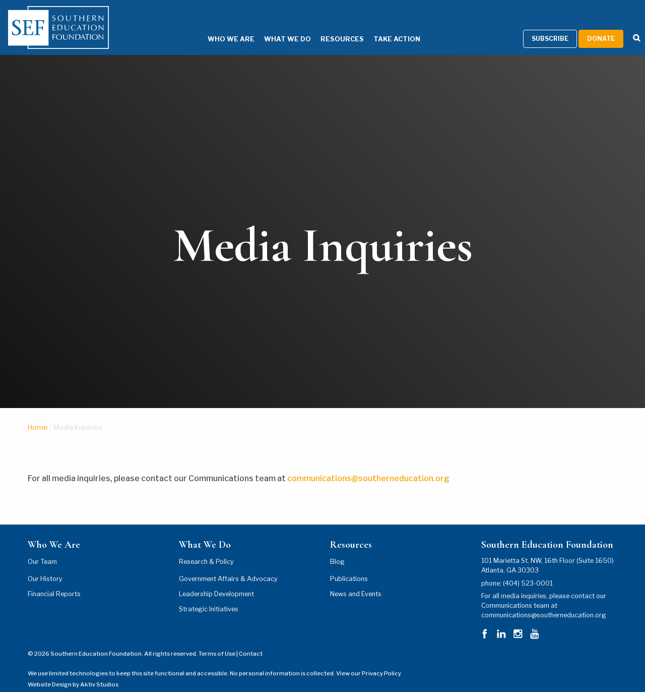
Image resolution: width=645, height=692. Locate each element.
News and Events (355, 581)
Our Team (42, 548)
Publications (349, 565)
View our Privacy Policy (368, 660)
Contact (251, 641)
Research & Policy (206, 548)
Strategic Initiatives (208, 596)
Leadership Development (216, 581)
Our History (45, 565)
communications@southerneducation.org (370, 465)
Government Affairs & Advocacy (228, 565)
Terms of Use (217, 641)
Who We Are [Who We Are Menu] (215, 26)
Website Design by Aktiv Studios (73, 671)
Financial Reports (54, 581)
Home (38, 414)
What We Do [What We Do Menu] (272, 26)
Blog (337, 548)
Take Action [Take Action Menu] (381, 26)
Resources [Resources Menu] (327, 26)
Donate (601, 26)
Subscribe (550, 26)
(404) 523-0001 (528, 570)
